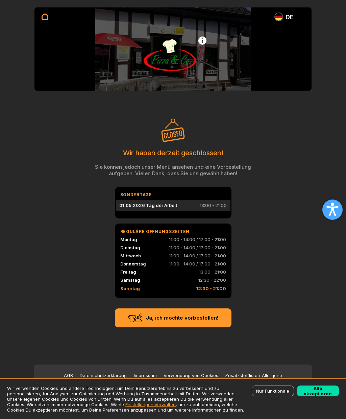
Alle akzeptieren (318, 391)
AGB (68, 375)
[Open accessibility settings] (332, 210)
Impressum (145, 375)
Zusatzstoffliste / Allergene (253, 375)
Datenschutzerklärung (103, 375)
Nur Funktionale (272, 391)
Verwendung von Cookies (191, 375)
